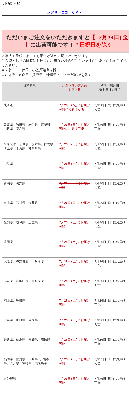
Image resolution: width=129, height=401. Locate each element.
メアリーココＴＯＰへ (64, 12)
